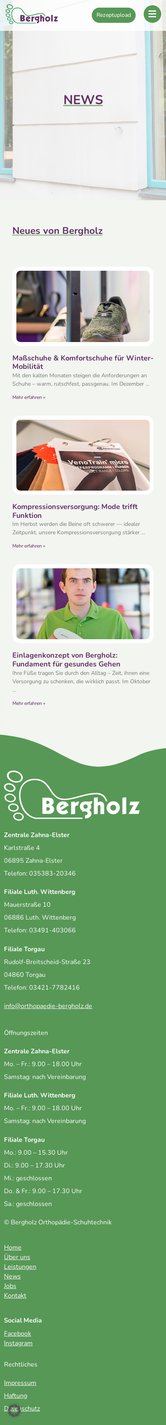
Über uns (17, 1257)
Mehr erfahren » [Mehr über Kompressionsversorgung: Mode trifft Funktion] (28, 546)
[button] (14, 1410)
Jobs (10, 1286)
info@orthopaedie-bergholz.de (48, 1006)
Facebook (17, 1333)
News (12, 1276)
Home (13, 1247)
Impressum (20, 1383)
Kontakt (15, 1295)
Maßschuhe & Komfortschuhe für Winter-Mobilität (83, 362)
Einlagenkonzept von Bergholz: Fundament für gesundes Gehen (66, 659)
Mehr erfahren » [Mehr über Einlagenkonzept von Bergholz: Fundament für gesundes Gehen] (28, 703)
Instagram (18, 1343)
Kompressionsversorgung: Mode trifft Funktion (75, 511)
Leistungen (20, 1266)
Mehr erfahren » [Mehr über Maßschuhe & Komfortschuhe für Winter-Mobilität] (28, 397)
